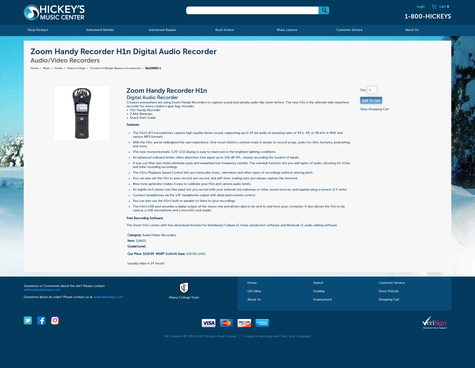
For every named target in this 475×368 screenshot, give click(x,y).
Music (46, 68)
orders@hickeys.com (108, 297)
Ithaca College (76, 68)
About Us (254, 299)
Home (34, 68)
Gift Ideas (254, 291)
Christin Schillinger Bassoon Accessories (115, 68)
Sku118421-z (153, 68)
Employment (322, 299)
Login (421, 6)
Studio (59, 68)
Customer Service (392, 282)
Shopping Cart (389, 299)
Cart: (444, 6)
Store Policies (389, 291)
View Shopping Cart (374, 109)
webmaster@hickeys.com (42, 289)
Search (318, 282)
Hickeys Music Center (54, 12)
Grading (319, 291)
